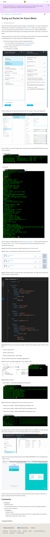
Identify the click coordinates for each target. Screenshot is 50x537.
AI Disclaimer (5, 531)
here (30, 45)
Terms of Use (5, 533)
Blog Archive (7, 14)
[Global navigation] (1, 2)
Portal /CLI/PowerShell (28, 43)
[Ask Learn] (44, 14)
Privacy (30, 531)
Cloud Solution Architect (17, 14)
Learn (3, 14)
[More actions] (47, 14)
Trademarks (12, 533)
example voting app (27, 241)
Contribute (25, 531)
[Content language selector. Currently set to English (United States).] (9, 528)
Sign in (47, 1)
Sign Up (28, 27)
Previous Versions (13, 531)
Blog (19, 531)
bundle (12, 243)
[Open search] (44, 2)
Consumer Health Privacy (39, 531)
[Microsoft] (25, 2)
